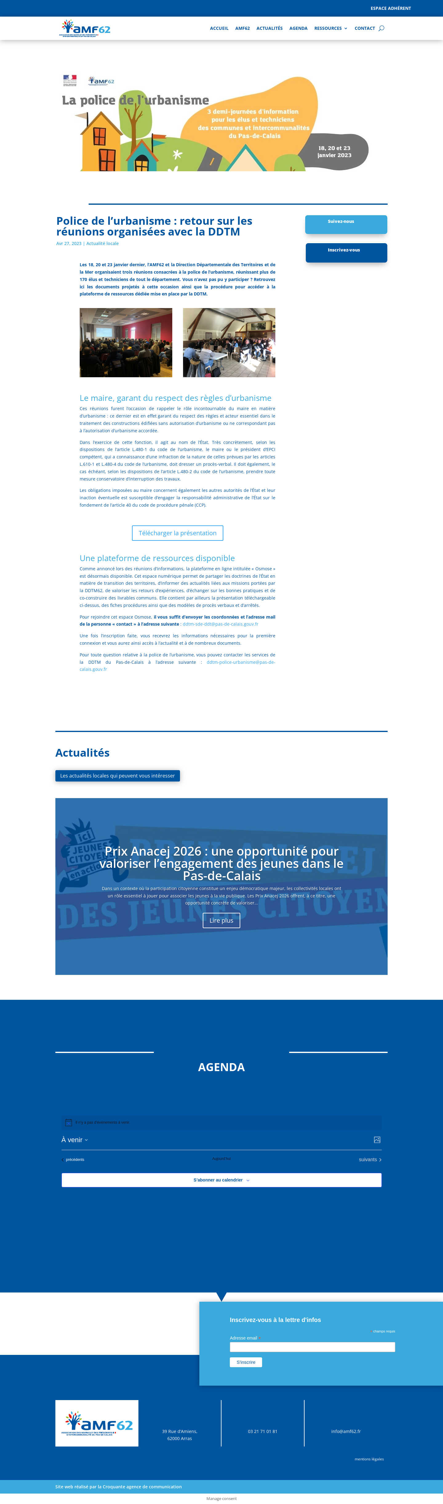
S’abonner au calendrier (218, 1179)
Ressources (328, 28)
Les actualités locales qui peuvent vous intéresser (117, 775)
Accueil (219, 28)
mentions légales (369, 1459)
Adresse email (245, 1338)
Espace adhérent (391, 8)
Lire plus (221, 920)
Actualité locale (102, 243)
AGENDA (298, 28)
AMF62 (242, 28)
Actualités (270, 28)
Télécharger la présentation (178, 533)
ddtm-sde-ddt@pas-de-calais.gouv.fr (220, 624)
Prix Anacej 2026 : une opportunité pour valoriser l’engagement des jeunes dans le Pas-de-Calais (221, 863)
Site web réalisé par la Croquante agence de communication (118, 1487)
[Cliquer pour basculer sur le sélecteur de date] (75, 1140)
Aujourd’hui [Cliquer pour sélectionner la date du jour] (221, 1159)
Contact (365, 28)
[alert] (222, 1122)
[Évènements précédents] (73, 1159)
